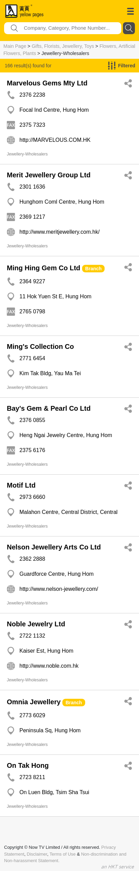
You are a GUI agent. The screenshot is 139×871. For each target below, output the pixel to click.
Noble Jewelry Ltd (36, 624)
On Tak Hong (28, 765)
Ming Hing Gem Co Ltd (43, 268)
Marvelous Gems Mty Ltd (47, 83)
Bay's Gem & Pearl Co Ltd (49, 408)
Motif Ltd (21, 485)
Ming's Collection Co (40, 346)
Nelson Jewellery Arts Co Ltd (54, 547)
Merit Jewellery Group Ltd (49, 175)
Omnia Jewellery (34, 702)
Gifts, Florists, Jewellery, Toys (63, 46)
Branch (93, 268)
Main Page (14, 46)
